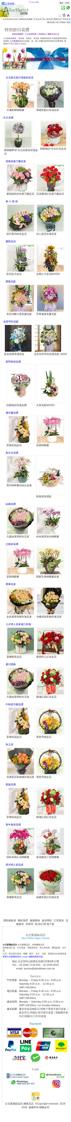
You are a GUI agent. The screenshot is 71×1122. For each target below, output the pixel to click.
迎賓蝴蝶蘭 (42, 450)
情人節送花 (47, 19)
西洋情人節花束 (14, 870)
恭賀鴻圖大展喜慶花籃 (19, 314)
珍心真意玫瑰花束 (46, 234)
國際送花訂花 (53, 34)
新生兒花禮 (12, 457)
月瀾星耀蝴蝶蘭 (15, 110)
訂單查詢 (59, 926)
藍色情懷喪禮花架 (14, 355)
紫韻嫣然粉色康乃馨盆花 (20, 194)
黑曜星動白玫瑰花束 (47, 110)
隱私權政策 (9, 926)
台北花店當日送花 (10, 19)
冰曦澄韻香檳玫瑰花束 (49, 621)
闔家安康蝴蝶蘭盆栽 (47, 581)
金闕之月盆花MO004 (48, 274)
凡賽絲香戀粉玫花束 (17, 541)
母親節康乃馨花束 (16, 161)
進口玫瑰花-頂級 (63, 22)
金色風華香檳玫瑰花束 (19, 621)
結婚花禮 (11, 508)
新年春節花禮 (13, 830)
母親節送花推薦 (25, 19)
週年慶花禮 (12, 417)
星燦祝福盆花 (13, 450)
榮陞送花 (11, 241)
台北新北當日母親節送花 (19, 77)
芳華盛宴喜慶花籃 (46, 314)
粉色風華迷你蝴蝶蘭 (47, 541)
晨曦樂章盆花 (13, 662)
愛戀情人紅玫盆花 (46, 662)
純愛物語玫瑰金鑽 (16, 409)
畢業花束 (11, 589)
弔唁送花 (66, 19)
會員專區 (47, 926)
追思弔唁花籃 (10, 322)
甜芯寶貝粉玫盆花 (16, 234)
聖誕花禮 (11, 790)
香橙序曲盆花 (43, 742)
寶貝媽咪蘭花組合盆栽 (19, 490)
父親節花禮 (12, 549)
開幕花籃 (11, 282)
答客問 (29, 930)
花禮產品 (42, 34)
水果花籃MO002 (45, 409)
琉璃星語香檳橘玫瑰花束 (20, 782)
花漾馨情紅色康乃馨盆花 (50, 194)
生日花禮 (8, 117)
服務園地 (35, 926)
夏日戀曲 (11, 669)
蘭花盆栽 (51, 22)
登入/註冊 (35, 2)
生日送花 (37, 19)
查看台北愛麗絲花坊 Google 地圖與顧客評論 (23, 962)
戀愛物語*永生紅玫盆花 (53, 149)
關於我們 (23, 926)
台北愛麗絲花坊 (16, 41)
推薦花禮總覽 (17, 34)
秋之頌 (9, 749)
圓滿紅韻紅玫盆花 (46, 702)
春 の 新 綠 (12, 201)
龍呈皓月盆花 (13, 274)
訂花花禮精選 (30, 34)
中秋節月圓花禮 (14, 709)
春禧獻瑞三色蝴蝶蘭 (47, 862)
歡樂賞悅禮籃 (43, 501)
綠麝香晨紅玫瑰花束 (47, 903)
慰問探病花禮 (13, 366)
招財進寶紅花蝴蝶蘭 (17, 862)
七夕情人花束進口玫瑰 (18, 629)
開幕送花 (57, 19)
